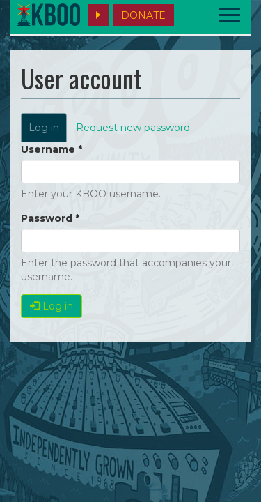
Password (50, 218)
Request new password (133, 127)
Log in (48, 131)
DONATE (143, 15)
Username (51, 149)
